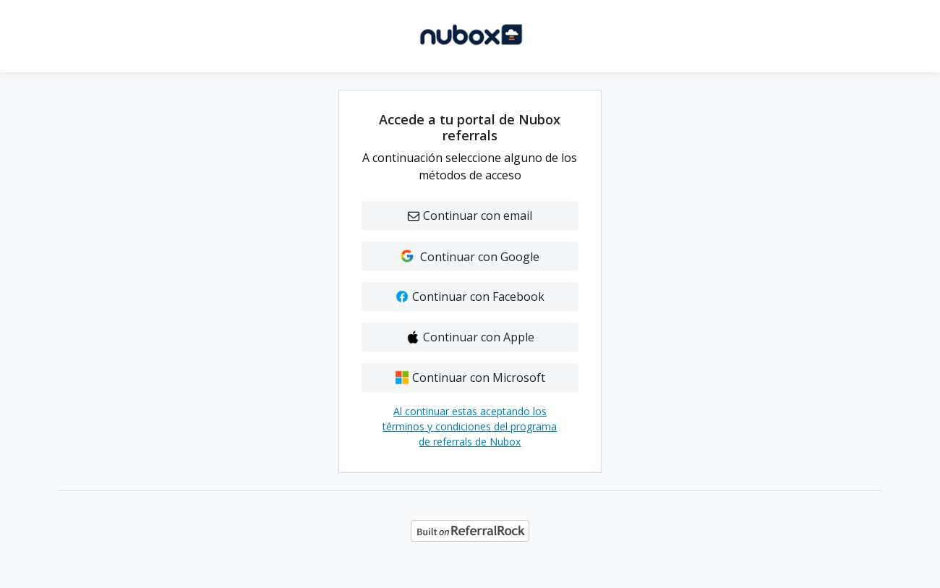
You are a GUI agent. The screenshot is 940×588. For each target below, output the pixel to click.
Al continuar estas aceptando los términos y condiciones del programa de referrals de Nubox (470, 426)
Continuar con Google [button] (469, 257)
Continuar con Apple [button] (470, 337)
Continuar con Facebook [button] (469, 296)
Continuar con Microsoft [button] (470, 377)
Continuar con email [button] (470, 215)
